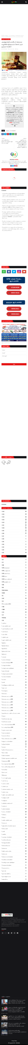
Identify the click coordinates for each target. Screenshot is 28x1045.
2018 (14, 533)
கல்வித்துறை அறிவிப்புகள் (14, 685)
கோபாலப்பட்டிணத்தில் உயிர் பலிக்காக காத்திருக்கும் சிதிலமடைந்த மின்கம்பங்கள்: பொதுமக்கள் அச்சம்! (16, 1024)
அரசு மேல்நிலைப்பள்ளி (14, 628)
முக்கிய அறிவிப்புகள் (14, 820)
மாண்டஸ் (14, 806)
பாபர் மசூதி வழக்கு (14, 778)
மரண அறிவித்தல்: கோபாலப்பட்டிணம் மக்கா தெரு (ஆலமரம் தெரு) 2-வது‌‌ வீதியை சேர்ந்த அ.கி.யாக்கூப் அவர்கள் (16, 1001)
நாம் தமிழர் (14, 769)
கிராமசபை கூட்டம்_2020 (14, 699)
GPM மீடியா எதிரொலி (14, 579)
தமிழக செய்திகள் (14, 744)
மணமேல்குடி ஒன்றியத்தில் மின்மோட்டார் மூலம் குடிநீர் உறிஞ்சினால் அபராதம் (17, 1032)
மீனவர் (14, 817)
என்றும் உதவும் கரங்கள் (14, 674)
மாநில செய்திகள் (14, 809)
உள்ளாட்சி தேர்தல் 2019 (14, 662)
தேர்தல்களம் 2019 (14, 761)
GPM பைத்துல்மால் (14, 570)
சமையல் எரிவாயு (14, 735)
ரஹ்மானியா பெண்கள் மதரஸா (14, 826)
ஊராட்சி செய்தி (14, 671)
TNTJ (14, 612)
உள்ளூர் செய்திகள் (14, 665)
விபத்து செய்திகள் (14, 842)
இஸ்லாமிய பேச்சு (14, 651)
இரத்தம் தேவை (14, 645)
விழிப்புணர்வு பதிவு (14, 851)
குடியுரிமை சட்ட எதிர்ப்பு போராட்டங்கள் (14, 713)
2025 (14, 514)
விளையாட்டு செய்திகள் (14, 856)
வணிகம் (14, 834)
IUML (14, 584)
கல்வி (14, 682)
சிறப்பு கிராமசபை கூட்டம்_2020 (14, 738)
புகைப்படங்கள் (14, 783)
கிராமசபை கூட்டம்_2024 (14, 710)
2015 (14, 541)
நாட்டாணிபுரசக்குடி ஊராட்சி (14, 766)
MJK (14, 587)
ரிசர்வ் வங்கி (14, 828)
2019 (14, 530)
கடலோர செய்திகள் (14, 676)
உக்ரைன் (14, 657)
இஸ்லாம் (14, 654)
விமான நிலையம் (14, 845)
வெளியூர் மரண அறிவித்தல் (14, 862)
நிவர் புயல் (14, 772)
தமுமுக (14, 747)
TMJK (14, 606)
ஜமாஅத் (14, 871)
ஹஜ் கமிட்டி (14, 879)
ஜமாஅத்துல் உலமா (14, 876)
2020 (14, 528)
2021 (14, 525)
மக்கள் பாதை (14, 792)
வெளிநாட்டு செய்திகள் (14, 859)
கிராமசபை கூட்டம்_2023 (14, 707)
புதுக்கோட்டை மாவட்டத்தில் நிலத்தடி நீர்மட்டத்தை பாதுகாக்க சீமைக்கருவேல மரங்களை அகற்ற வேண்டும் (16, 1017)
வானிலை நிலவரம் (14, 840)
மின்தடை (14, 814)
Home (2, 35)
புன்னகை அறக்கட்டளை (14, 789)
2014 (14, 544)
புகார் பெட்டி (14, 780)
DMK (14, 565)
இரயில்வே (14, 648)
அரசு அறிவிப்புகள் (14, 626)
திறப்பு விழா (14, 752)
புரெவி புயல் (14, 786)
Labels (3, 556)
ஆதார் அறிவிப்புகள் (14, 640)
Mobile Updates (14, 590)
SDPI (14, 598)
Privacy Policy (14, 1040)
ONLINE (14, 593)
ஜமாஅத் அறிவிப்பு (14, 873)
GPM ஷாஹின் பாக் (14, 582)
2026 (14, 511)
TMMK (14, 609)
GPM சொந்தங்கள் (14, 568)
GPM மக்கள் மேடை (14, 573)
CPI (14, 562)
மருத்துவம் (14, 800)
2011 (14, 552)
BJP (14, 559)
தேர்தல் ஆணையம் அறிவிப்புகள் (14, 758)
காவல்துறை (14, 690)
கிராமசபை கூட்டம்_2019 (14, 696)
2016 (14, 539)
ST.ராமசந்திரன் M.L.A (14, 604)
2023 (14, 519)
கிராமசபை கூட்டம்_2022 (14, 704)
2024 (14, 517)
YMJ (14, 620)
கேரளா (14, 716)
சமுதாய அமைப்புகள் (14, 730)
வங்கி (14, 831)
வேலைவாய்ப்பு (14, 868)
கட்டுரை (14, 679)
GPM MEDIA (5, 49)
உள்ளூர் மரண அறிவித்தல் (14, 668)
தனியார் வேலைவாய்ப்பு (14, 750)
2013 (14, 547)
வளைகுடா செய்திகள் (14, 837)
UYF (14, 615)
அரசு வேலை (14, 631)
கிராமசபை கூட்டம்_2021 (14, 702)
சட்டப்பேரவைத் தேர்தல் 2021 (14, 724)
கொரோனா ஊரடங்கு (14, 719)
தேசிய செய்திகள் (14, 755)
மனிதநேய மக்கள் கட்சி (14, 803)
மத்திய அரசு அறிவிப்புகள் (14, 795)
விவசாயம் (14, 848)
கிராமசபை (14, 693)
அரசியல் (14, 623)
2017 (14, 536)
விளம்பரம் (14, 854)
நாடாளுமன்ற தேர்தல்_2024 (14, 764)
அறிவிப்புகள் (14, 637)
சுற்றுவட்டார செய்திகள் (9, 35)
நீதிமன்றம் (14, 775)
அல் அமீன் (14, 634)
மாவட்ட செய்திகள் (14, 812)
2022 (14, 522)
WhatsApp (14, 617)
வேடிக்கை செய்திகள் (14, 865)
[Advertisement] (14, 19)
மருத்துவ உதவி (14, 797)
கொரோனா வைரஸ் (14, 721)
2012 (14, 550)
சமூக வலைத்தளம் (14, 733)
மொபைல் (14, 823)
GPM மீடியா (14, 576)
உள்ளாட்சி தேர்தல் (14, 659)
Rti (14, 595)
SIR (14, 601)
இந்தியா (14, 643)
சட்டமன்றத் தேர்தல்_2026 (14, 727)
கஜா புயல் (14, 688)
